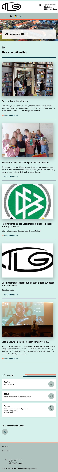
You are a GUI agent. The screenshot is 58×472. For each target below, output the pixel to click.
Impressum (5, 446)
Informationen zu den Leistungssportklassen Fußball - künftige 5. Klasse (28, 225)
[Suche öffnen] (11, 16)
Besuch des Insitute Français (16, 101)
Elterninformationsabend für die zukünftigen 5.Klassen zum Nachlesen (28, 284)
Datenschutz (6, 451)
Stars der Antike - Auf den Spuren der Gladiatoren (25, 162)
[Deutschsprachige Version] (19, 16)
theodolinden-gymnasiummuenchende (17, 397)
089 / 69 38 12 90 (9, 385)
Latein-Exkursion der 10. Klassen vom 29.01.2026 (25, 342)
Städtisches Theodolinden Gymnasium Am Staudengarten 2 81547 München (16, 411)
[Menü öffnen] (5, 16)
